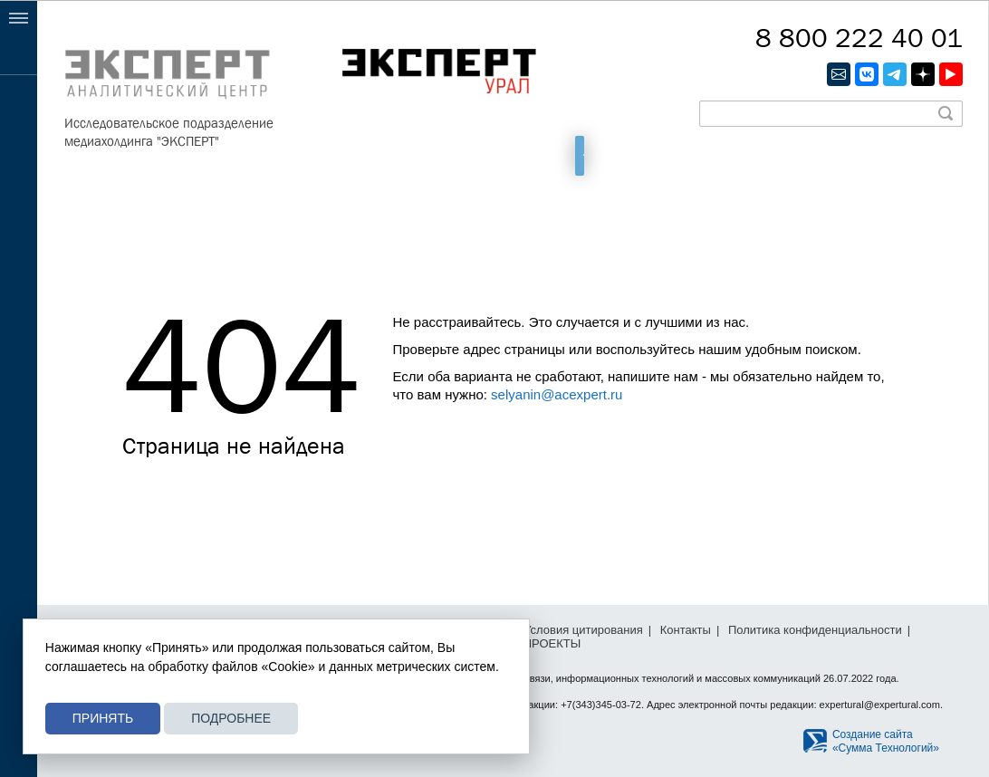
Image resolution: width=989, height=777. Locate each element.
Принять (102, 718)
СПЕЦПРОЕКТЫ (535, 643)
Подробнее (231, 718)
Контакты (685, 630)
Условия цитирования (583, 630)
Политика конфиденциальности (815, 630)
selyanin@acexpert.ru (556, 394)
